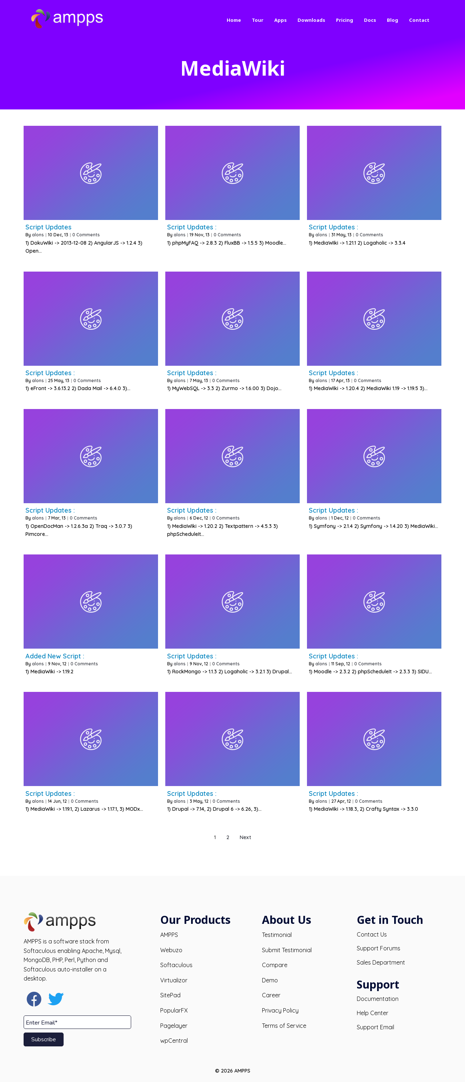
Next (245, 837)
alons (38, 234)
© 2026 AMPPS (232, 1070)
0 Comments (86, 234)
